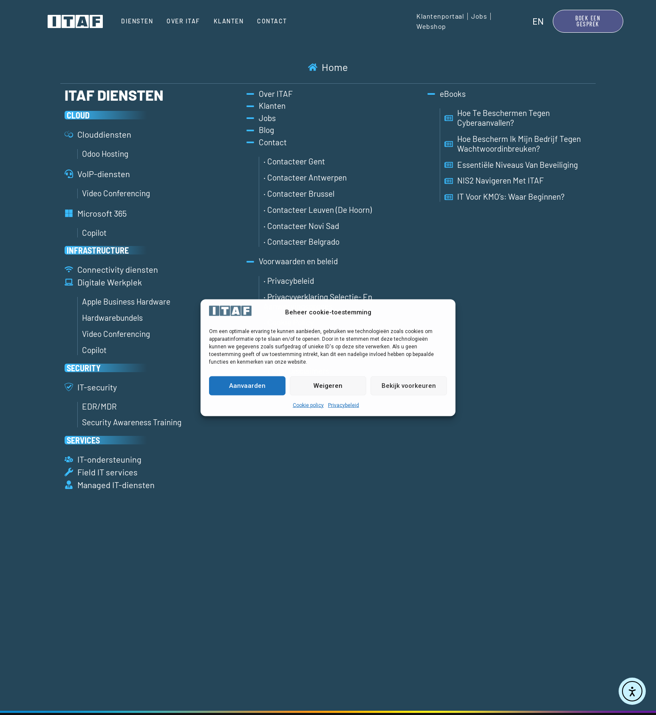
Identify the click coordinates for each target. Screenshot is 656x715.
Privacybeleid (343, 405)
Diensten (137, 21)
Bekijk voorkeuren (409, 386)
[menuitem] (538, 21)
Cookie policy (308, 405)
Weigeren (328, 386)
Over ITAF (183, 21)
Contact (272, 21)
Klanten (229, 21)
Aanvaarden (247, 386)
